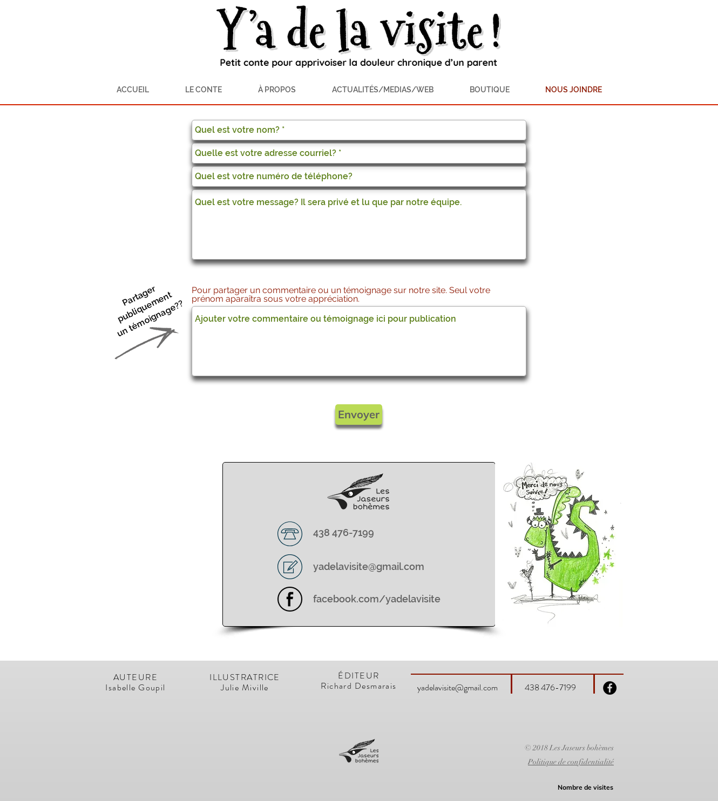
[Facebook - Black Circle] (610, 688)
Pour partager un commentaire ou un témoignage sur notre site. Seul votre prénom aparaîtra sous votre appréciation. (341, 294)
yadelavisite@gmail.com (368, 566)
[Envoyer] (358, 414)
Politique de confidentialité (571, 761)
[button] (277, 89)
